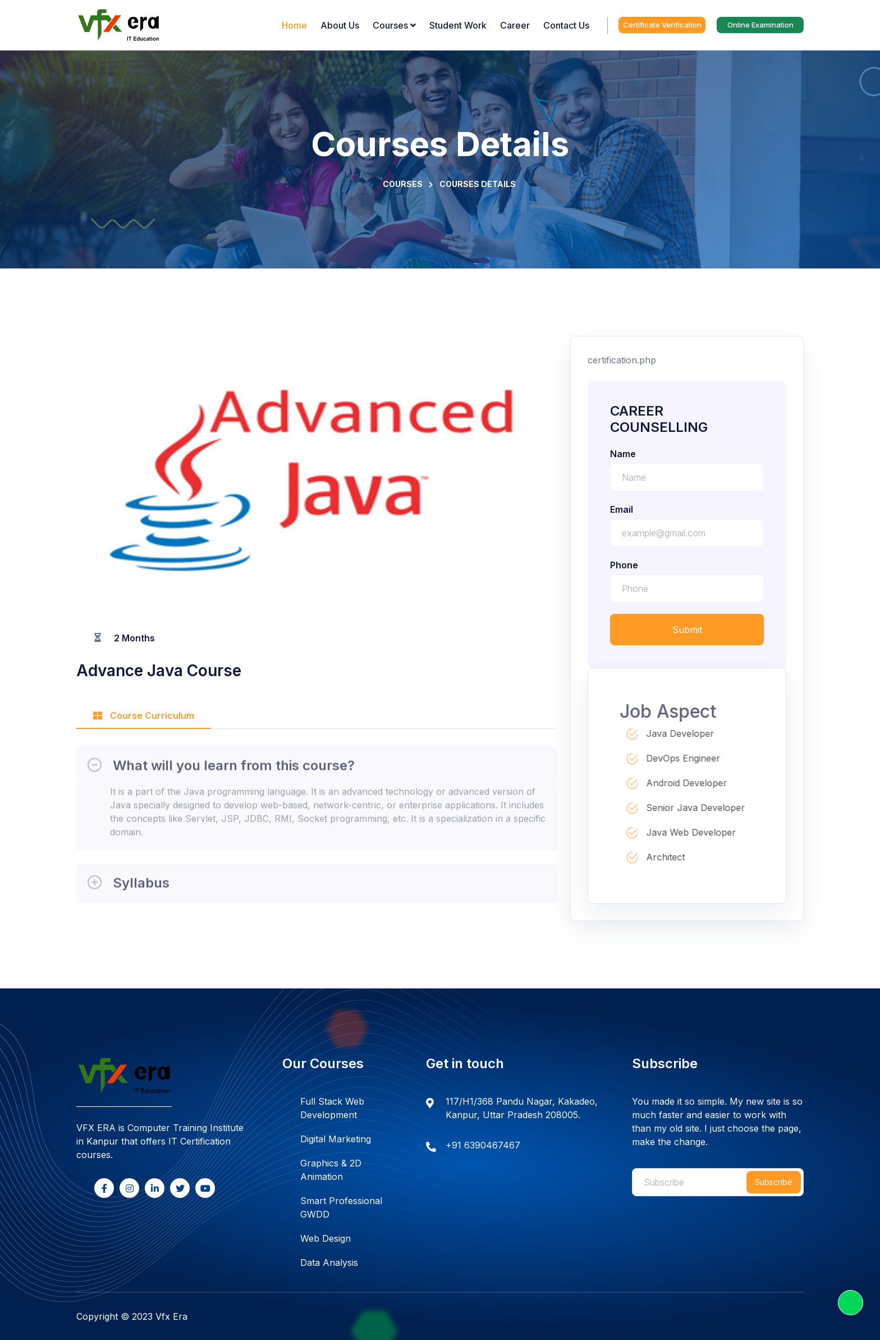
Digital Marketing (335, 1139)
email (621, 509)
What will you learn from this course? (234, 770)
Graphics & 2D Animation (330, 1169)
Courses (403, 184)
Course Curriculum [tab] (143, 715)
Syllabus (141, 887)
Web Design (325, 1238)
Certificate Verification (662, 24)
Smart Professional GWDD (341, 1207)
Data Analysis (329, 1262)
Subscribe (773, 1182)
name (623, 453)
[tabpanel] (316, 821)
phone (624, 565)
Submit (687, 629)
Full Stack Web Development (332, 1108)
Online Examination (760, 24)
